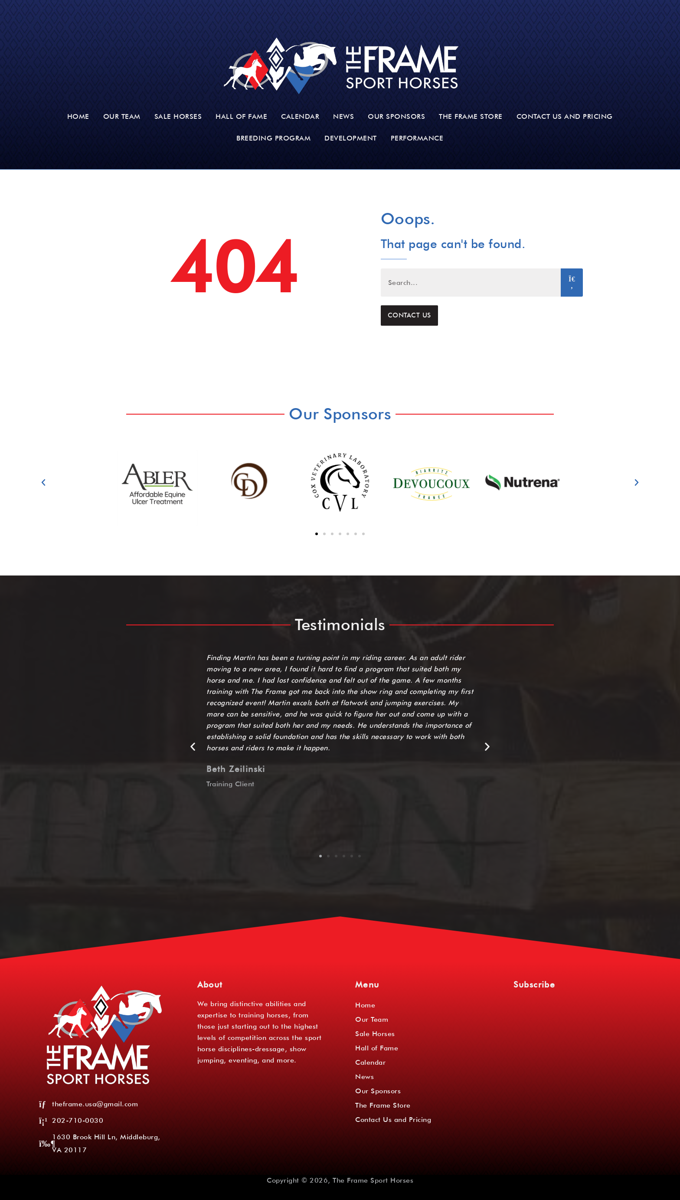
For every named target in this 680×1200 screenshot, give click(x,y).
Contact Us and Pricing (565, 116)
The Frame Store (471, 116)
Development (350, 138)
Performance (417, 138)
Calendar (300, 116)
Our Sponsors (396, 116)
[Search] (572, 282)
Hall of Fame (241, 116)
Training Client (230, 784)
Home (78, 116)
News (343, 116)
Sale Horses (178, 116)
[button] (43, 482)
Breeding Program (273, 138)
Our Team (122, 116)
